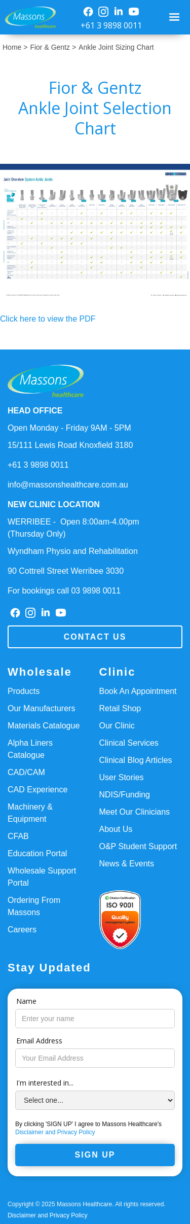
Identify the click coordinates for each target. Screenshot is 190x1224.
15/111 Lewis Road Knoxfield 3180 (70, 445)
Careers (22, 929)
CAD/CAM (26, 772)
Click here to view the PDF (48, 318)
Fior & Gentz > (53, 47)
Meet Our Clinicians (134, 812)
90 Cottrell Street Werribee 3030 (66, 571)
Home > (15, 47)
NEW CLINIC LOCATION (54, 504)
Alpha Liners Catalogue (30, 749)
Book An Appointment (138, 691)
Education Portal (37, 853)
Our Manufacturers (41, 708)
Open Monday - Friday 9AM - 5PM (69, 428)
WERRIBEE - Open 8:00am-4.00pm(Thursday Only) (73, 527)
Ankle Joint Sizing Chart (116, 47)
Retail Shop (120, 708)
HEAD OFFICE (35, 410)
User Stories (121, 777)
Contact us (95, 637)
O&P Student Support (138, 846)
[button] (175, 17)
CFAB (18, 836)
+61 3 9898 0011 (111, 25)
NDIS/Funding (124, 794)
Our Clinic (117, 725)
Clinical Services (129, 743)
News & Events (126, 863)
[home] (28, 17)
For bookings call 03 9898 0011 (64, 590)
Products (24, 691)
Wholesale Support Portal (42, 876)
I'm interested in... (44, 1083)
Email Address (39, 1040)
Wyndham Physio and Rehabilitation (73, 551)
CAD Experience (37, 789)
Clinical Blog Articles (135, 760)
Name (26, 1001)
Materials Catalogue (44, 725)
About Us (116, 829)
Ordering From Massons (34, 906)
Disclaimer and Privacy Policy (55, 1132)
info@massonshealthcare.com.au (68, 484)
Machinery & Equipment (30, 812)
